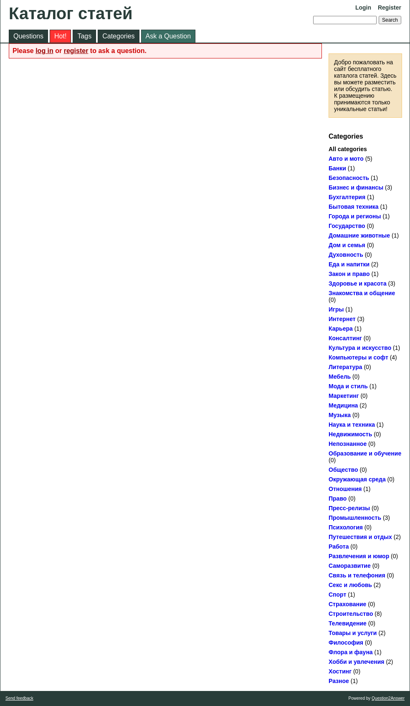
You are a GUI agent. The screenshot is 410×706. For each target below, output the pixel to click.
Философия (346, 642)
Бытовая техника (354, 206)
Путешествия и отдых (360, 537)
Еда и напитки (349, 264)
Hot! (60, 36)
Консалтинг (345, 338)
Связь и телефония (357, 575)
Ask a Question (168, 36)
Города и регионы (355, 216)
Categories (118, 36)
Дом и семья (347, 245)
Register (389, 7)
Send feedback (19, 698)
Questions (28, 36)
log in (44, 50)
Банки (337, 168)
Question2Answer (388, 698)
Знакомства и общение (362, 293)
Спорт (337, 594)
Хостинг (340, 671)
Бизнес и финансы (356, 187)
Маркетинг (344, 395)
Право (338, 498)
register (76, 50)
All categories (348, 149)
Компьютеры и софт (358, 357)
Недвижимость (350, 434)
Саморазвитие (350, 565)
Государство (347, 226)
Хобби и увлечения (357, 661)
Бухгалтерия (347, 197)
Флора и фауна (351, 652)
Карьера (341, 328)
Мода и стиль (348, 386)
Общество (343, 469)
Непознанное (348, 443)
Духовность (346, 254)
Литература (345, 367)
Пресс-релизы (349, 508)
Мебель (340, 376)
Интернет (342, 319)
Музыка (340, 415)
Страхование (347, 604)
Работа (339, 546)
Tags (84, 36)
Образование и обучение (365, 453)
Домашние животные (359, 235)
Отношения (345, 489)
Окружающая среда (357, 479)
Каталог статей (71, 13)
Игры (336, 309)
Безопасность (349, 178)
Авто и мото (346, 158)
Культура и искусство (360, 347)
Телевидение (348, 623)
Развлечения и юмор (359, 556)
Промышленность (355, 517)
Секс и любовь (350, 585)
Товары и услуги (353, 633)
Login (363, 7)
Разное (339, 681)
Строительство (351, 613)
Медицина (343, 405)
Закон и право (349, 274)
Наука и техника (352, 424)
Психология (346, 527)
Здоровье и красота (358, 283)
